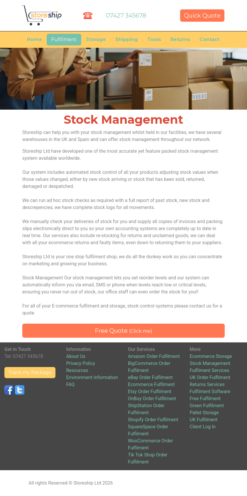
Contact (209, 39)
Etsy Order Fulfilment (149, 391)
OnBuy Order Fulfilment (152, 398)
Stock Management (210, 363)
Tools (154, 39)
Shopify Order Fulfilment (153, 419)
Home (34, 39)
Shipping (126, 39)
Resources (77, 370)
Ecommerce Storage (211, 356)
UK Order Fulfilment (210, 377)
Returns (180, 39)
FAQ (70, 384)
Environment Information (92, 377)
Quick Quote (202, 15)
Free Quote (123, 330)
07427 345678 (126, 15)
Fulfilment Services (209, 370)
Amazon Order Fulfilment (154, 356)
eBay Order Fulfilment (150, 377)
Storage (96, 39)
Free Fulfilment (205, 398)
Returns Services (207, 384)
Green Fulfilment (207, 405)
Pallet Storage (204, 412)
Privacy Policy (80, 363)
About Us (75, 356)
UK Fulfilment (204, 419)
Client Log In (203, 426)
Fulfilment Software (210, 391)
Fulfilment (64, 39)
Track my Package (30, 372)
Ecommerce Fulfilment (151, 384)
